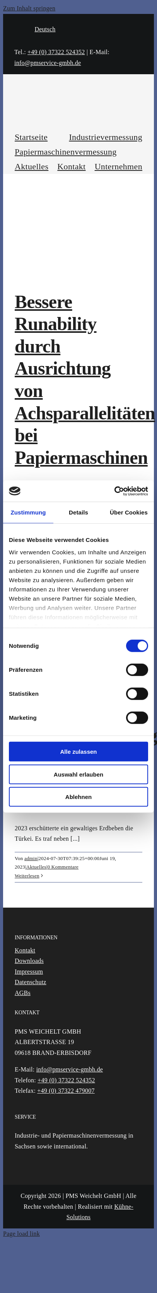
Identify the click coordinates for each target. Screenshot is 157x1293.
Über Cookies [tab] (129, 512)
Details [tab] (78, 512)
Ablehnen (78, 797)
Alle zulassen (78, 751)
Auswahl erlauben (78, 774)
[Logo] (78, 92)
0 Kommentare (63, 867)
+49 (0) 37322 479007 (65, 1090)
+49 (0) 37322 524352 (56, 52)
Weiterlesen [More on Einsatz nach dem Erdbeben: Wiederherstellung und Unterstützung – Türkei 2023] (27, 876)
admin (31, 858)
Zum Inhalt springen (29, 8)
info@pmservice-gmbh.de (47, 63)
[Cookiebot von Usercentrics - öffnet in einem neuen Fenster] (114, 491)
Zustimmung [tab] (28, 512)
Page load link (21, 1233)
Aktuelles (36, 867)
